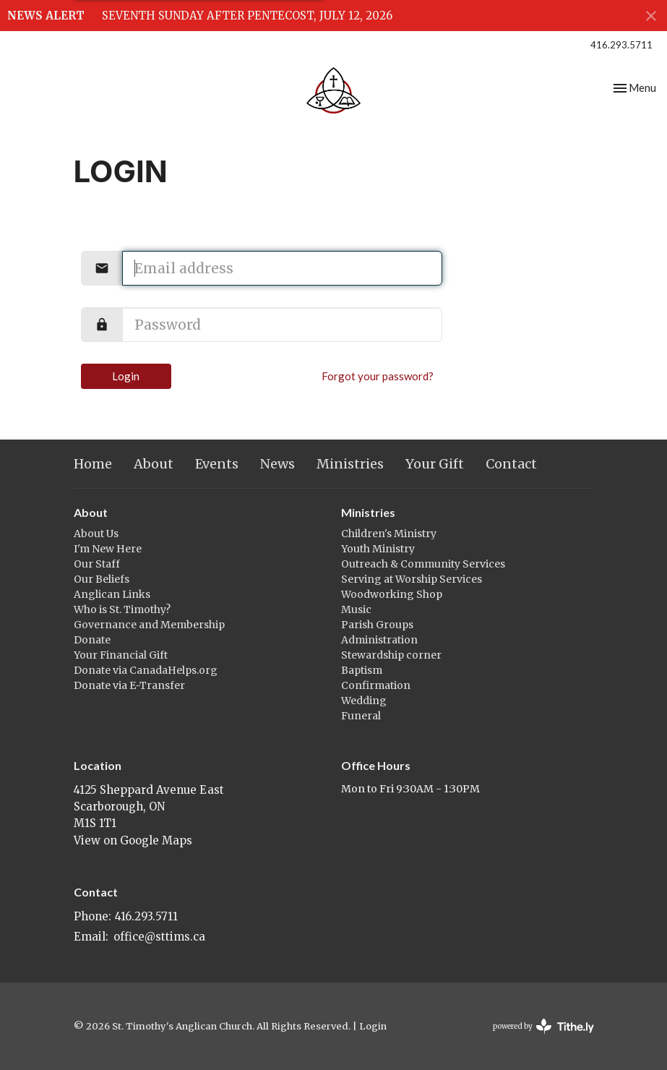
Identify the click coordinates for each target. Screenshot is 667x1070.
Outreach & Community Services (423, 563)
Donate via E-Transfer (129, 685)
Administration (379, 639)
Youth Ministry (378, 548)
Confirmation (375, 685)
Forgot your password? (378, 375)
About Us (96, 533)
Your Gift (434, 463)
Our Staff (97, 563)
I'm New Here (108, 548)
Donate (92, 639)
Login (125, 375)
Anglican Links (112, 594)
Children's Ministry (388, 533)
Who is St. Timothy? (122, 609)
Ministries (350, 463)
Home (93, 463)
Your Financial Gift (121, 655)
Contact (511, 463)
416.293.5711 (621, 45)
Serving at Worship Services (411, 579)
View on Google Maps (133, 840)
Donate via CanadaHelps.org (146, 670)
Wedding (364, 700)
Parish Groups (377, 624)
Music (356, 609)
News (277, 463)
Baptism (361, 670)
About (153, 463)
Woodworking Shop (391, 594)
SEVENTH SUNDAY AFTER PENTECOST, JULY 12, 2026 (247, 15)
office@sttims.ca (159, 936)
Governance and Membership (149, 624)
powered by (543, 1026)
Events (216, 463)
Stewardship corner (391, 655)
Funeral (361, 715)
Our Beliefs (101, 579)
